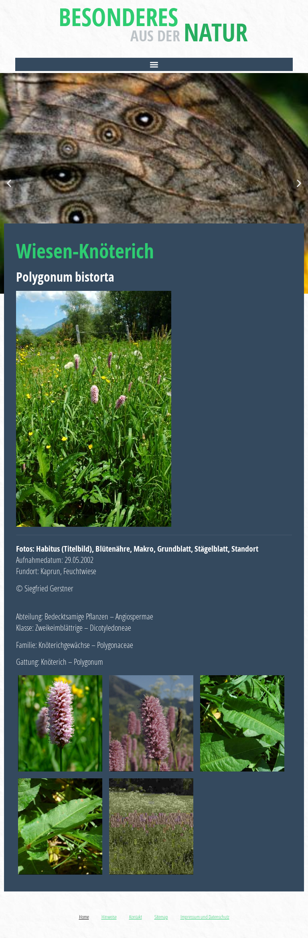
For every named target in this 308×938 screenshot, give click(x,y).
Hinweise (109, 916)
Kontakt (135, 916)
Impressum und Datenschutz (204, 916)
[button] (153, 64)
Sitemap (161, 916)
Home (84, 916)
